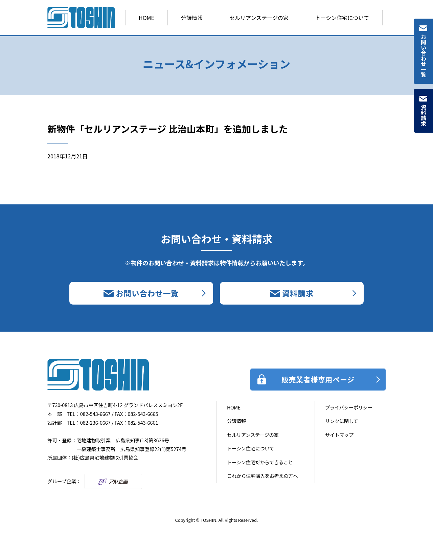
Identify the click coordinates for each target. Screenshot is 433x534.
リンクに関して (341, 420)
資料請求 (423, 115)
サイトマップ (339, 434)
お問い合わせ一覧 (423, 55)
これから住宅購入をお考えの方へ (262, 475)
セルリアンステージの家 (259, 18)
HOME (146, 18)
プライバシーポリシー (348, 407)
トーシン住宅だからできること (260, 462)
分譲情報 (192, 18)
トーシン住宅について (342, 18)
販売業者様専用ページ (318, 379)
